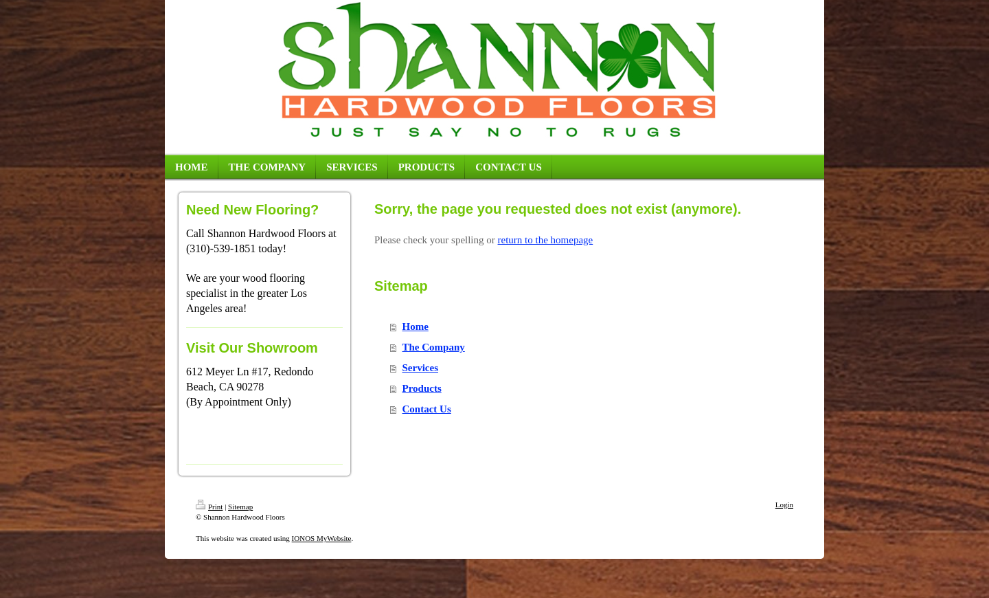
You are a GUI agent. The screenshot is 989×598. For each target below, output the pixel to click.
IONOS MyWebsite (322, 538)
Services (420, 367)
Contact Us (426, 408)
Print (209, 506)
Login (784, 504)
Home (415, 326)
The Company (433, 347)
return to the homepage (545, 239)
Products (422, 388)
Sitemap (240, 506)
